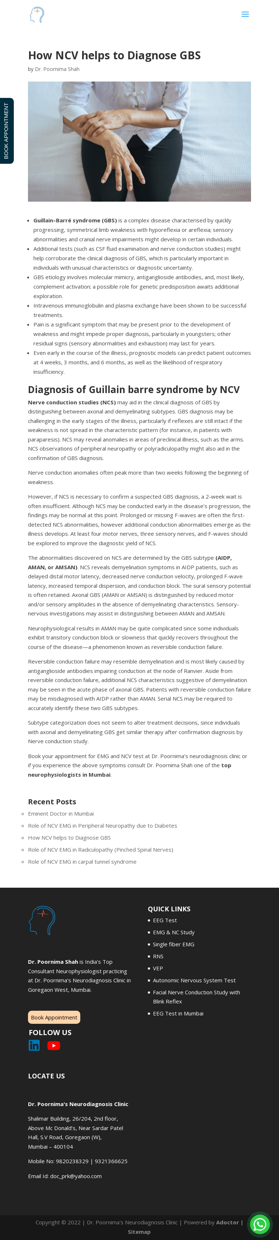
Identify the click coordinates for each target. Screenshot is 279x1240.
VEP (158, 968)
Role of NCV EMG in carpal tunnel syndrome (82, 861)
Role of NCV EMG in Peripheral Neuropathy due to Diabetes (102, 825)
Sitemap (139, 1231)
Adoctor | (229, 1222)
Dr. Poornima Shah (57, 69)
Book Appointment (54, 1017)
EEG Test (165, 920)
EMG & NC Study (174, 932)
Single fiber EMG (173, 944)
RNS (158, 956)
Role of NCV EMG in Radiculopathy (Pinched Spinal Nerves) (100, 849)
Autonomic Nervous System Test (194, 980)
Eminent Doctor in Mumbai (61, 813)
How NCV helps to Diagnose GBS (69, 837)
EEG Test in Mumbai (178, 1013)
